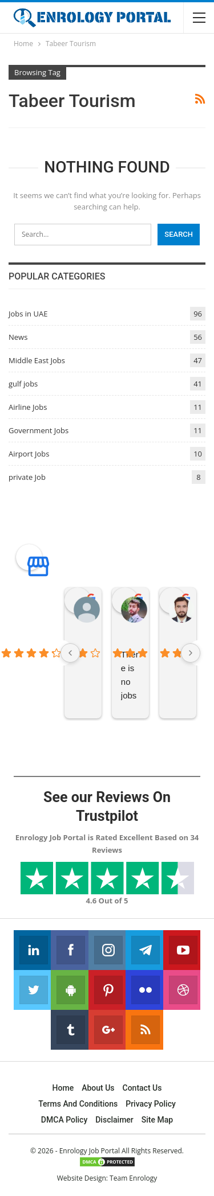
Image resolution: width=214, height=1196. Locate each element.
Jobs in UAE (28, 314)
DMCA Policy (64, 1119)
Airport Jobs (29, 454)
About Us (98, 1087)
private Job (27, 477)
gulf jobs (23, 384)
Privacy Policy (151, 1103)
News (18, 337)
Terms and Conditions (78, 1103)
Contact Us (142, 1087)
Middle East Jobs (37, 360)
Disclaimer (114, 1119)
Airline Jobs (28, 407)
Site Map (157, 1119)
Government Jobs (38, 430)
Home (63, 1087)
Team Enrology (133, 1178)
